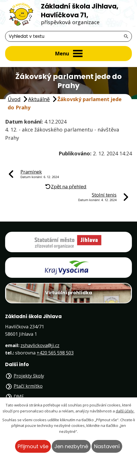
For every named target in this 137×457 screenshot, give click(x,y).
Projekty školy (29, 376)
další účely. (125, 411)
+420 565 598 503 (55, 353)
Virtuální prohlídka (68, 292)
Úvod (14, 99)
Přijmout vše (33, 446)
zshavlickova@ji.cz (39, 345)
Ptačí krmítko (28, 386)
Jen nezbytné (71, 446)
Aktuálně (39, 99)
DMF (19, 396)
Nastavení (107, 446)
